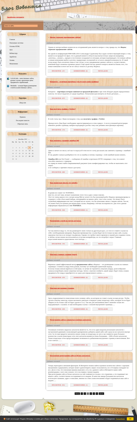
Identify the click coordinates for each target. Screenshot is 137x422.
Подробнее (120, 419)
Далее (101, 393)
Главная (12, 39)
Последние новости (22, 120)
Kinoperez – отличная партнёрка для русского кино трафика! (74, 82)
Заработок (12, 57)
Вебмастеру (13, 53)
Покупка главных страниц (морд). (63, 254)
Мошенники (13, 64)
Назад (77, 393)
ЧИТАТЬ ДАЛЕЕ (103, 71)
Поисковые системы (16, 43)
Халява (11, 60)
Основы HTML (14, 46)
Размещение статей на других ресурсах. (65, 221)
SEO (11, 50)
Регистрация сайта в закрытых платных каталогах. (70, 320)
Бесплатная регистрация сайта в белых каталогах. (70, 356)
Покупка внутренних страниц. (62, 288)
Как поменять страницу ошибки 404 (64, 141)
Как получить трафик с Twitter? (63, 109)
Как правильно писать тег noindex (63, 183)
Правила (22, 117)
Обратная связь (22, 124)
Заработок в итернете (15, 17)
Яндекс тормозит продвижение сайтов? (65, 37)
